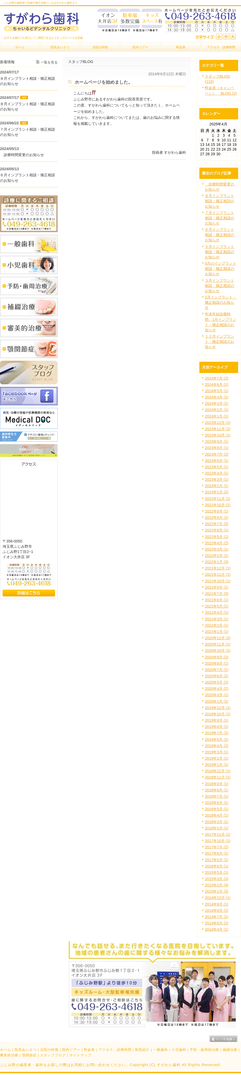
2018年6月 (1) (216, 803)
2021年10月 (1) (218, 581)
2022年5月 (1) (216, 537)
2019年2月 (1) (216, 758)
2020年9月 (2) (216, 657)
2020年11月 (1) (218, 644)
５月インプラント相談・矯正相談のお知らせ (219, 251)
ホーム (5, 1050)
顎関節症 (29, 1055)
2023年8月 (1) (216, 448)
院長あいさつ (26, 1050)
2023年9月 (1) (216, 441)
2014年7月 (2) (216, 917)
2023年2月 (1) (216, 486)
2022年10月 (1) (218, 505)
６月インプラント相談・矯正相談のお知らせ (219, 234)
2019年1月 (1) (216, 765)
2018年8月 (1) (216, 790)
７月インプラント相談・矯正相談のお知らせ (219, 218)
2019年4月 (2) (216, 746)
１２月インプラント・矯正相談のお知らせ (219, 341)
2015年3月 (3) (216, 879)
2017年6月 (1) (216, 853)
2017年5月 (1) (216, 860)
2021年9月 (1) (216, 587)
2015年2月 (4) (216, 885)
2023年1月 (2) (216, 492)
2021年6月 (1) (216, 600)
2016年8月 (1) (216, 866)
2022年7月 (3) (216, 524)
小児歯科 (179, 1050)
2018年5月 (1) (216, 809)
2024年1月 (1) (216, 416)
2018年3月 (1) (216, 822)
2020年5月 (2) (216, 682)
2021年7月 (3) (216, 594)
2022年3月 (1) (216, 549)
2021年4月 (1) (216, 612)
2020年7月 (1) (216, 670)
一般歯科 (160, 1050)
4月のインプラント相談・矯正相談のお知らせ (220, 268)
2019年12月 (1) (218, 708)
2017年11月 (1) (218, 834)
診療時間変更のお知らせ (22, 155)
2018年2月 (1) (216, 828)
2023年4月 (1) (216, 473)
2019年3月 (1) (216, 752)
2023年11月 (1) (218, 429)
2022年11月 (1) (218, 499)
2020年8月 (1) (216, 663)
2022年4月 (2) (216, 543)
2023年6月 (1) (216, 461)
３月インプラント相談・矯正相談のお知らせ (219, 285)
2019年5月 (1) (216, 739)
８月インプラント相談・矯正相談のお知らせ (219, 201)
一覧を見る (49, 62)
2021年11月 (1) (218, 574)
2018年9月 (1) (216, 784)
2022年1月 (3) (216, 562)
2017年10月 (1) (218, 841)
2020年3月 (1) (216, 695)
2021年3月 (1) (216, 619)
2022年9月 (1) (216, 511)
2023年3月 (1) (216, 479)
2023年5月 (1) (216, 467)
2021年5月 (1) (216, 606)
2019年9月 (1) (216, 720)
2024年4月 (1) (216, 397)
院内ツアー (71, 1050)
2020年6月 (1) (216, 676)
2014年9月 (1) (216, 904)
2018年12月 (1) (218, 771)
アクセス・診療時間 (115, 1050)
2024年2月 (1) (216, 410)
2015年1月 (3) (216, 891)
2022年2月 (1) (216, 556)
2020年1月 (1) (216, 701)
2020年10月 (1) (218, 650)
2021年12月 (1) (218, 568)
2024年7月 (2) (216, 378)
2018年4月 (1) (216, 815)
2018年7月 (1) (216, 796)
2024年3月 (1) (216, 403)
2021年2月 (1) (216, 625)
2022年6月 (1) (216, 530)
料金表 (89, 1050)
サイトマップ (80, 1055)
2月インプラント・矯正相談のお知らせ (220, 302)
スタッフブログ (53, 1055)
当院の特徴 (49, 1050)
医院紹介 (142, 1050)
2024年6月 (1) (216, 384)
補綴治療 (230, 1050)
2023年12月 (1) (218, 423)
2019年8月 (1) (216, 727)
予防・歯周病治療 (204, 1050)
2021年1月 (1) (216, 632)
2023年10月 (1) (218, 435)
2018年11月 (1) (218, 777)
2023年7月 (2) (216, 454)
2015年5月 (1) (216, 872)
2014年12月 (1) (218, 898)
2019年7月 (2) (216, 733)
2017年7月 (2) (216, 847)
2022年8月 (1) (216, 517)
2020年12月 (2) (218, 638)
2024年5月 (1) (216, 391)
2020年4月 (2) (216, 688)
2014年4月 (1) (216, 929)
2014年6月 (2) (216, 923)
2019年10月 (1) (218, 714)
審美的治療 (9, 1055)
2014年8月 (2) (216, 910)
